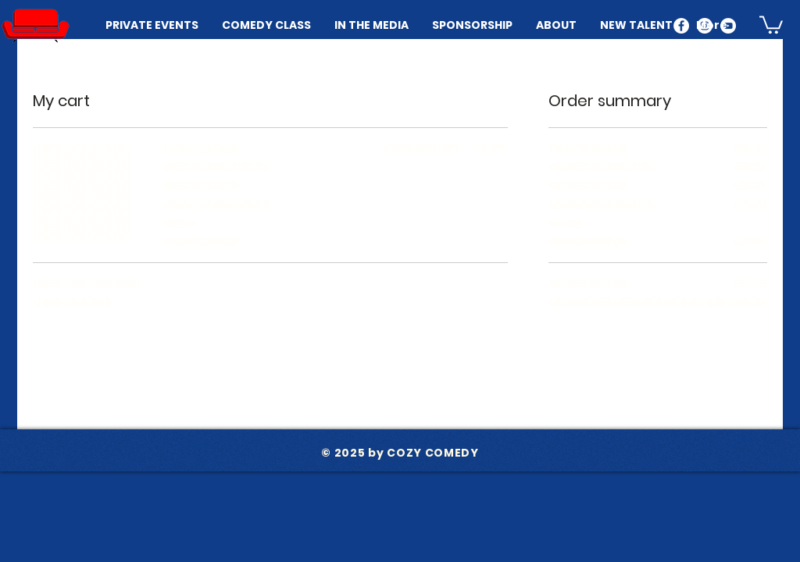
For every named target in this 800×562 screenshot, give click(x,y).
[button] (771, 24)
